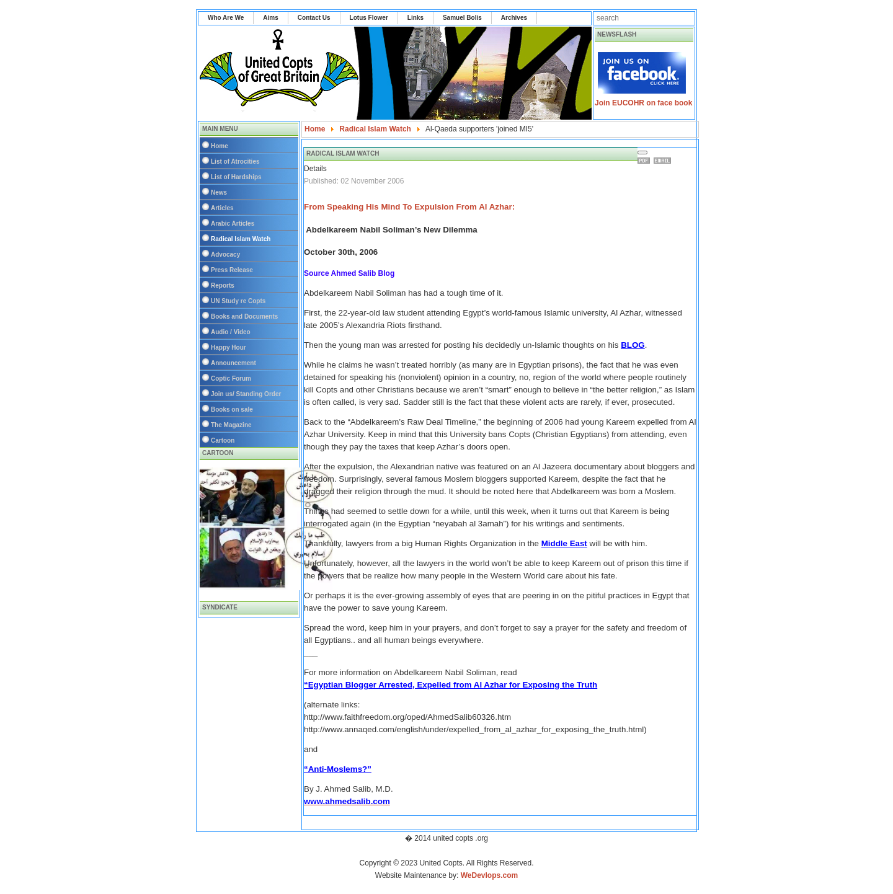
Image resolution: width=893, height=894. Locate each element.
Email (664, 160)
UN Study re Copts (238, 301)
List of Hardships (236, 177)
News (219, 192)
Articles (222, 208)
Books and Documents (244, 316)
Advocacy (225, 254)
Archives (514, 17)
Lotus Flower (369, 17)
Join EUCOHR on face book (643, 103)
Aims (270, 17)
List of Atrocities (235, 161)
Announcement (233, 363)
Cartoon (222, 440)
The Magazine (231, 425)
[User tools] (642, 152)
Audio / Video (231, 332)
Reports (222, 285)
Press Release (232, 270)
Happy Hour (228, 347)
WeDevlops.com (489, 875)
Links (415, 17)
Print (645, 160)
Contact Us (314, 17)
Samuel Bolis (462, 17)
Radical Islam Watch (240, 239)
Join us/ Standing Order (246, 394)
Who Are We (226, 17)
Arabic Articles (232, 223)
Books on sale (232, 409)
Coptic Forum (231, 378)
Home (219, 146)
